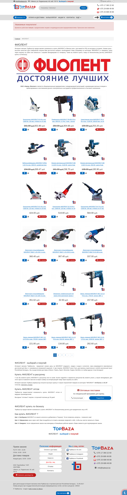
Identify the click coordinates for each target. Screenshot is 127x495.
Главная (17, 39)
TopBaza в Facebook (74, 458)
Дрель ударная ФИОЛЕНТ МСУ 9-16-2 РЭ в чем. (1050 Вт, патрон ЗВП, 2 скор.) (92, 339)
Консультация (77, 398)
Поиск (83, 8)
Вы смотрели (63, 493)
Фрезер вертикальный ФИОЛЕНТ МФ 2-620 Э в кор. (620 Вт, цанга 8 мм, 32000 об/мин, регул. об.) (92, 165)
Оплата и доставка (36, 17)
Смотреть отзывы (26, 385)
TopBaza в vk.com (73, 450)
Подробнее (100, 398)
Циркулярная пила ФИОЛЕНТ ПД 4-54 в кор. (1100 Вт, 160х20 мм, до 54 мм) (92, 121)
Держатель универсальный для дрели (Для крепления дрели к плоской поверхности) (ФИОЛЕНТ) (63, 295)
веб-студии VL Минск (36, 489)
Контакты (70, 17)
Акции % (61, 17)
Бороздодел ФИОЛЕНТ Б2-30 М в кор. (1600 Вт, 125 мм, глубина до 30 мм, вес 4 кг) (63, 208)
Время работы (106, 1)
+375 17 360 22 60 (105, 5)
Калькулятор (51, 17)
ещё (78, 17)
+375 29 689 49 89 (105, 9)
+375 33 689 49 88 (105, 12)
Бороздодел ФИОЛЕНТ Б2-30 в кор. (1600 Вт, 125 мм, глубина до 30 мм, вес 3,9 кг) (34, 208)
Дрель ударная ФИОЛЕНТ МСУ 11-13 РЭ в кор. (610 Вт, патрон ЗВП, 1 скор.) (63, 339)
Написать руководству (24, 475)
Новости (50, 458)
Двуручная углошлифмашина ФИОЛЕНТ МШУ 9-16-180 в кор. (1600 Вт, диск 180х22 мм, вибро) (92, 252)
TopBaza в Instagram (74, 454)
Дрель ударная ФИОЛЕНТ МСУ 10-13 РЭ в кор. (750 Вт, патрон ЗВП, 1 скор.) (92, 295)
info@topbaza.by (20, 1)
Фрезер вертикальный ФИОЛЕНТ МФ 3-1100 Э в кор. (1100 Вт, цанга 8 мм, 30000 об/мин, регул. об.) (64, 165)
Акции (50, 454)
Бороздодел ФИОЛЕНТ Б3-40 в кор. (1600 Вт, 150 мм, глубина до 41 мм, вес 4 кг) (34, 121)
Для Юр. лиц (50, 462)
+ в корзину (42, 129)
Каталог (19, 17)
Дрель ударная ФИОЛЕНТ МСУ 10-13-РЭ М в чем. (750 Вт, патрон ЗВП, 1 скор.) (34, 339)
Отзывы (50, 466)
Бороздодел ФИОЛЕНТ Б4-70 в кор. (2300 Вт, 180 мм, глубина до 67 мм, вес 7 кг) (92, 208)
